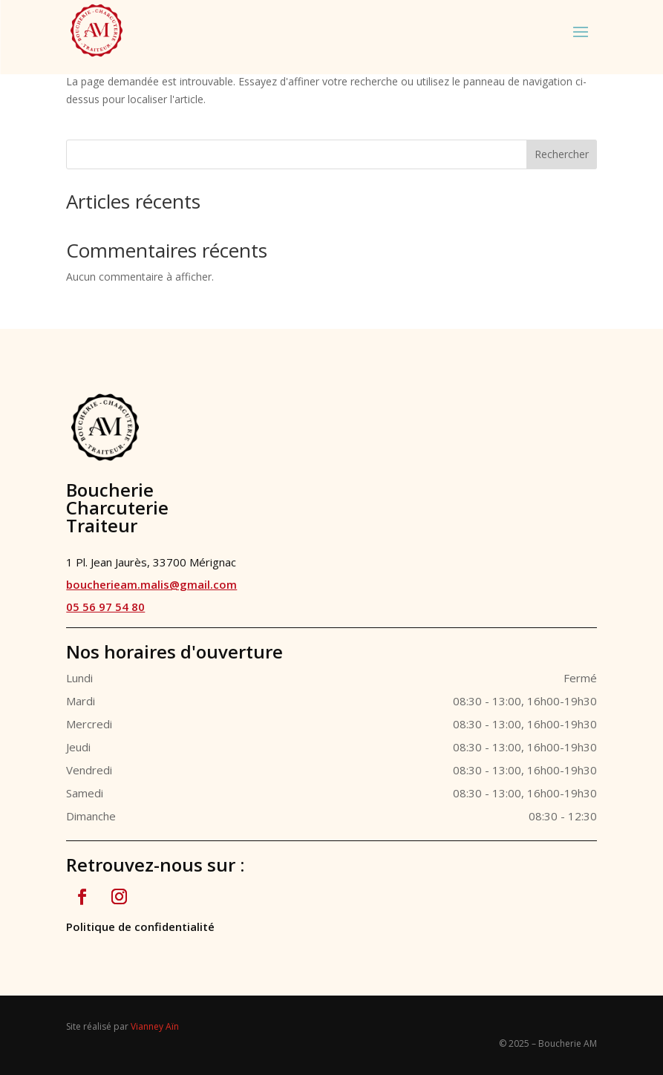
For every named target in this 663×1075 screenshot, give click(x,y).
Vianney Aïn (155, 1026)
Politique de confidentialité (140, 926)
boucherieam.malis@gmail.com (151, 584)
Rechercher (562, 154)
